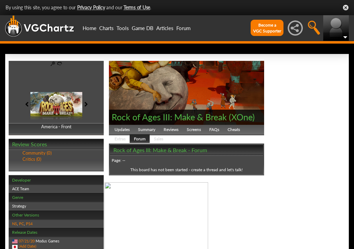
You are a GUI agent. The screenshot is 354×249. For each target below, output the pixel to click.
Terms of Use (136, 7)
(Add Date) (27, 246)
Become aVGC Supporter (267, 28)
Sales (158, 138)
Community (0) (37, 153)
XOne (241, 117)
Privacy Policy (91, 7)
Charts (106, 28)
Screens (194, 129)
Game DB (142, 28)
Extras (119, 138)
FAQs (214, 129)
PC (21, 223)
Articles (165, 28)
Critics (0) (31, 159)
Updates (122, 129)
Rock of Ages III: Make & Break (169, 117)
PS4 (29, 223)
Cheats (233, 129)
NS (14, 223)
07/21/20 (27, 241)
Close (345, 7)
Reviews (171, 129)
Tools (123, 28)
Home (89, 28)
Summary (146, 129)
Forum (183, 28)
